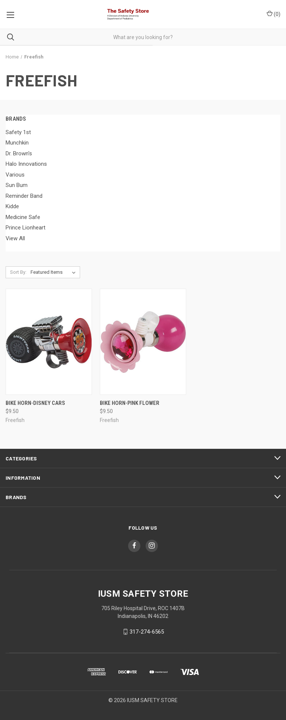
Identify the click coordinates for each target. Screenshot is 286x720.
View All (15, 238)
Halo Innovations (26, 164)
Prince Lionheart (25, 227)
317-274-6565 (147, 631)
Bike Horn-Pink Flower (129, 403)
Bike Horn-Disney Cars (35, 403)
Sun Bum (17, 185)
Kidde (12, 206)
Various (15, 174)
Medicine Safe (23, 217)
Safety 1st (18, 132)
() (273, 13)
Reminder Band (24, 196)
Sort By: (18, 272)
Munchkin (17, 142)
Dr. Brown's (19, 153)
